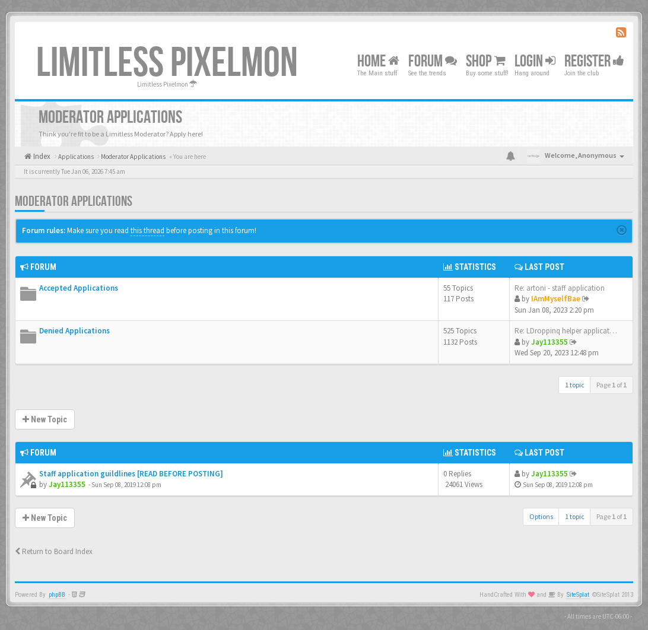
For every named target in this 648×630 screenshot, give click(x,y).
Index (40, 156)
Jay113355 (549, 342)
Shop (486, 61)
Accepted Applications (78, 288)
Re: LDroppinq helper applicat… (565, 331)
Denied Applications (74, 331)
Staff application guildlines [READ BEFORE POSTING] (131, 474)
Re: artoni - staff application (559, 288)
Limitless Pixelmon (167, 63)
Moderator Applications (73, 201)
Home (378, 61)
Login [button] (534, 61)
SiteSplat (578, 595)
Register (594, 61)
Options (541, 516)
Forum (432, 61)
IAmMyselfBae (555, 299)
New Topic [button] (45, 419)
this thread (147, 230)
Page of (611, 384)
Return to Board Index (54, 551)
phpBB (57, 595)
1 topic (575, 384)
